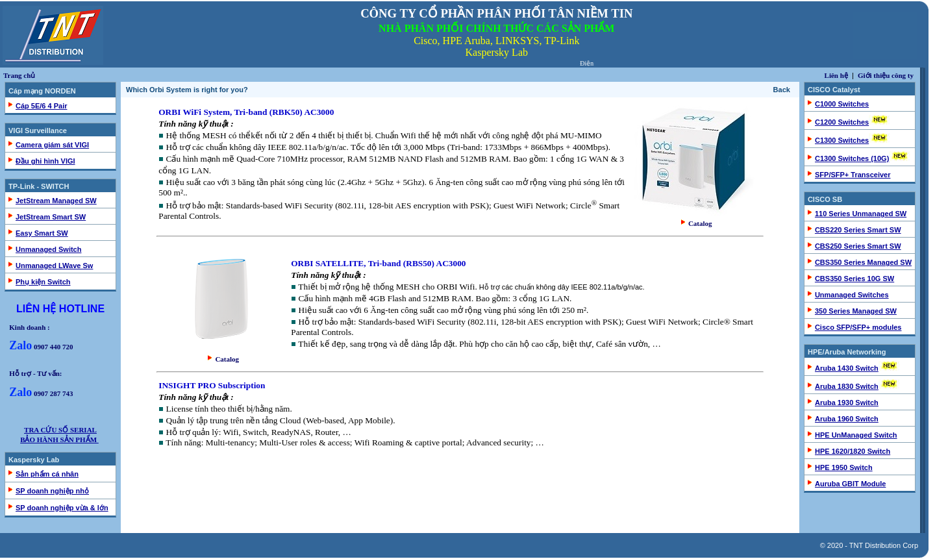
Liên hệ (836, 75)
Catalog (696, 223)
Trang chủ (19, 75)
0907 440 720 (41, 347)
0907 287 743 (41, 393)
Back (781, 89)
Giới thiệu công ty (886, 75)
